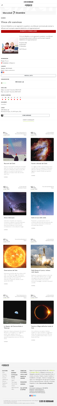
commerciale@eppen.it (39, 391)
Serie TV (4, 376)
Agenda (22, 384)
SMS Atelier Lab (5, 110)
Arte (3, 372)
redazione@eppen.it (39, 389)
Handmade (14, 384)
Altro (13, 389)
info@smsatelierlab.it (9, 70)
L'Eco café (23, 374)
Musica (4, 381)
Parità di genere (23, 377)
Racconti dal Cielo (9, 163)
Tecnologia (14, 382)
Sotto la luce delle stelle (38, 218)
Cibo (12, 370)
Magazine (23, 382)
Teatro (4, 385)
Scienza (6, 177)
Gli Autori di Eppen (23, 389)
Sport (13, 380)
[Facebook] (1, 72)
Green (13, 385)
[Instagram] (3, 72)
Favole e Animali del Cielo (39, 163)
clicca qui (43, 392)
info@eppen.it (39, 388)
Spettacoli (4, 383)
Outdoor (14, 375)
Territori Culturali (23, 371)
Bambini (3, 18)
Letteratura (5, 379)
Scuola (13, 378)
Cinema (4, 374)
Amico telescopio (9, 218)
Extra (13, 377)
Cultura (5, 370)
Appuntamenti (15, 387)
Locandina (3, 104)
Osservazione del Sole (10, 270)
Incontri (4, 377)
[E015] (34, 395)
